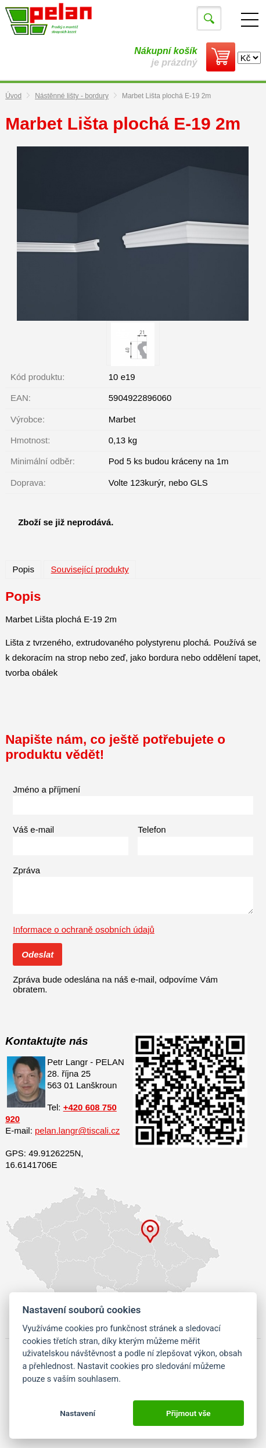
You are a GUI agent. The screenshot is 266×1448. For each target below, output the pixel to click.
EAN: (20, 398)
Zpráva (26, 870)
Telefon (152, 829)
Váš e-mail (33, 829)
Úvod (13, 96)
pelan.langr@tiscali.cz (77, 1130)
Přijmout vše (188, 1413)
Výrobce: (27, 419)
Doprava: (28, 483)
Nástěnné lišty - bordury (72, 96)
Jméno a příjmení (46, 789)
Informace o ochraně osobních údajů (83, 929)
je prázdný (165, 56)
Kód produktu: (37, 377)
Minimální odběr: (42, 461)
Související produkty (90, 569)
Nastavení (77, 1413)
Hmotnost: (30, 440)
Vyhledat (209, 19)
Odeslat (37, 954)
